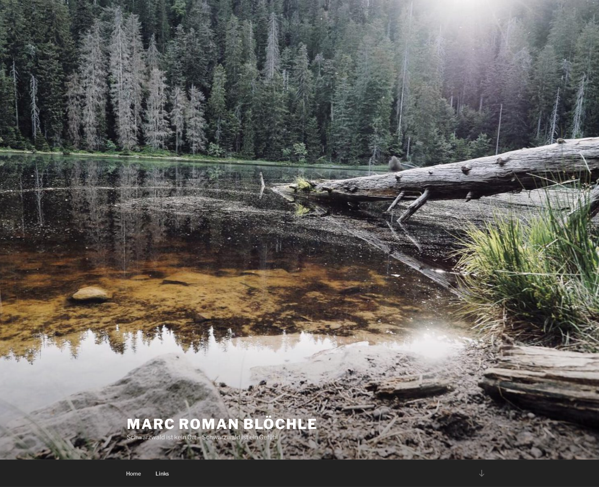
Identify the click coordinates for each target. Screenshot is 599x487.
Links (162, 473)
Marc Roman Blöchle (222, 424)
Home (133, 473)
